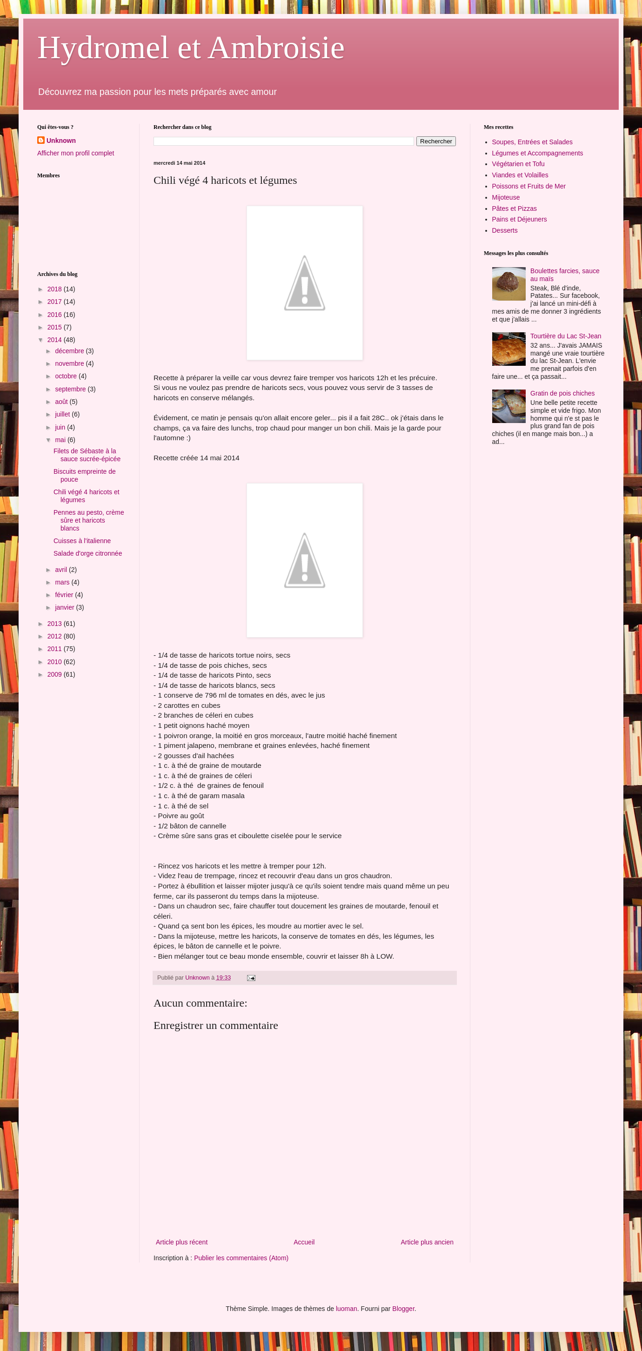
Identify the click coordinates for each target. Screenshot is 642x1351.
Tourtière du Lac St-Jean (566, 336)
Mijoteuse (506, 197)
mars (63, 582)
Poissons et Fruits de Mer (529, 186)
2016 (55, 314)
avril (62, 569)
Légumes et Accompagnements (537, 153)
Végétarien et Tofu (518, 164)
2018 (55, 289)
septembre (71, 389)
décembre (70, 351)
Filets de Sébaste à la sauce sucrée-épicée (87, 455)
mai (61, 440)
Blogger (403, 1308)
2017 (55, 301)
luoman (346, 1308)
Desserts (505, 230)
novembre (70, 363)
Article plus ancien (427, 1242)
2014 (55, 339)
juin (61, 427)
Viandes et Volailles (520, 175)
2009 (55, 674)
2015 (55, 327)
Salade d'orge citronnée (88, 553)
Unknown (61, 140)
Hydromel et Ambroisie (191, 47)
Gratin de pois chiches (562, 393)
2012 (55, 636)
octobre (67, 376)
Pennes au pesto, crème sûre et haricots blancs (89, 520)
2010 (55, 661)
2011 (55, 648)
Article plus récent (181, 1242)
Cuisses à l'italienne (82, 540)
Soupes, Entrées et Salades (532, 142)
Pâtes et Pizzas (514, 208)
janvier (65, 607)
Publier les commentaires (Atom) (241, 1258)
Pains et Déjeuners (519, 219)
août (62, 401)
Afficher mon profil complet (75, 153)
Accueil (304, 1242)
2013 (55, 623)
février (65, 594)
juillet (63, 414)
